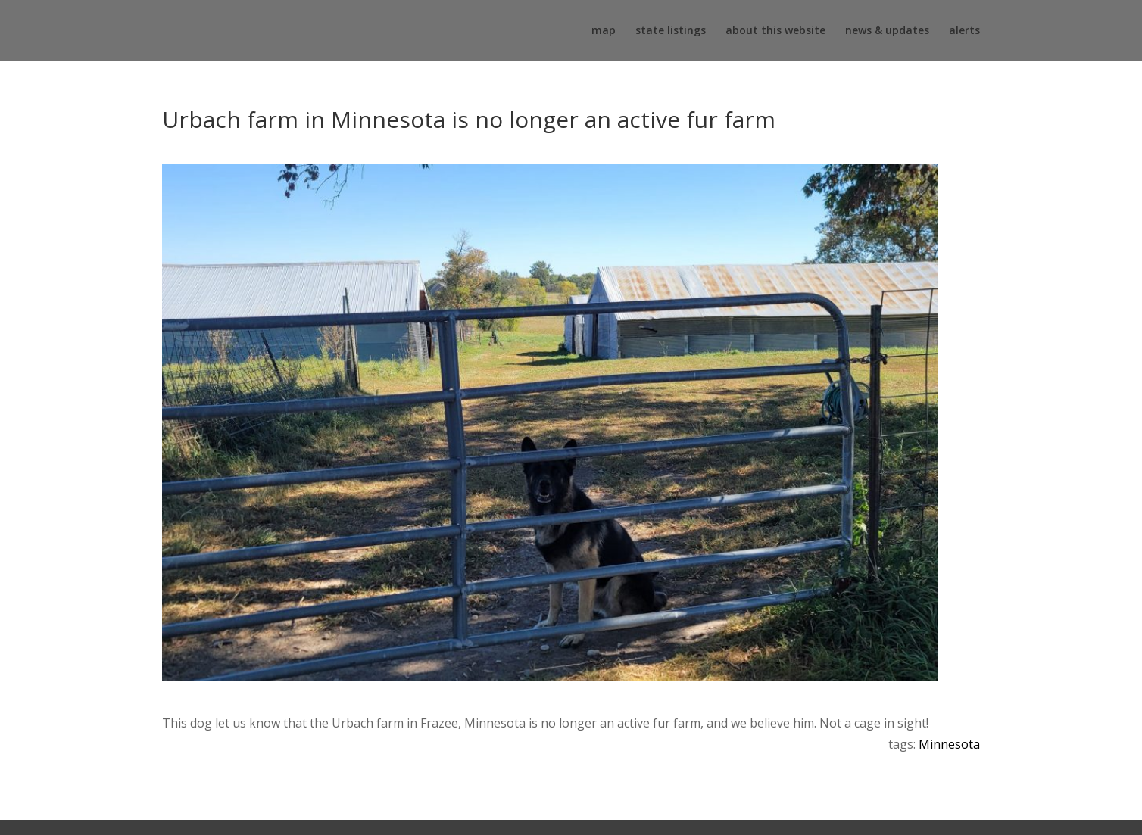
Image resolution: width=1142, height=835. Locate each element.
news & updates (887, 31)
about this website (775, 31)
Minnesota (949, 744)
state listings (670, 31)
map (603, 31)
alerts (964, 31)
